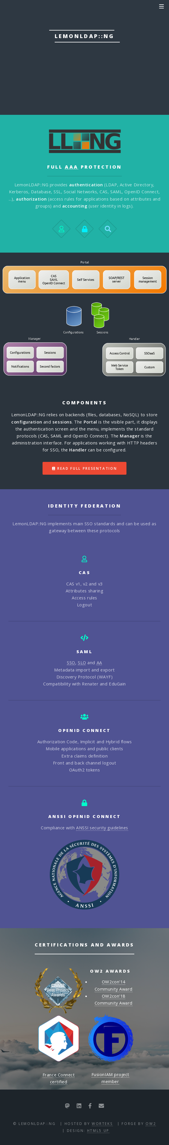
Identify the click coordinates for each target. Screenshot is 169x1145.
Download (121, 76)
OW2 (151, 1123)
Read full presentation (87, 468)
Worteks (102, 1123)
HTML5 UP (98, 1130)
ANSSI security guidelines (102, 827)
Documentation (60, 76)
